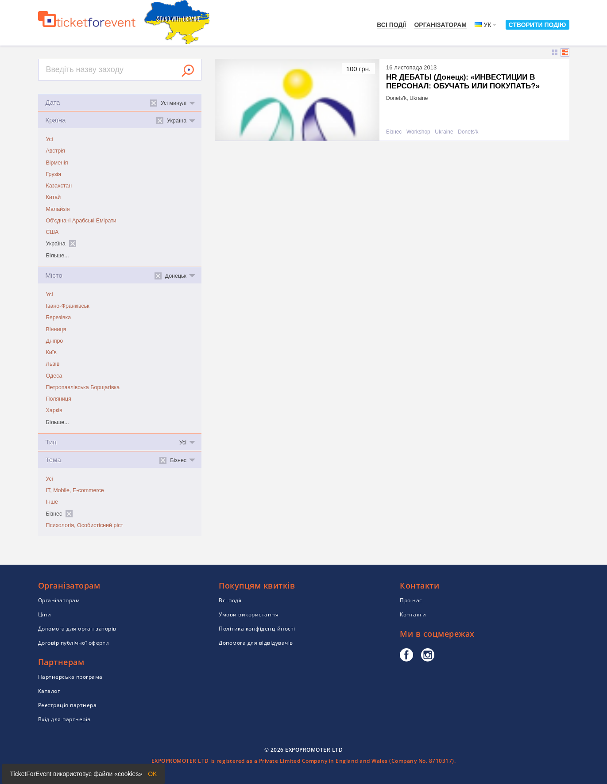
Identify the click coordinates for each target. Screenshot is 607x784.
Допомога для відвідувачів (256, 642)
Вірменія (57, 163)
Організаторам (440, 24)
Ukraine (444, 132)
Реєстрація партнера (67, 705)
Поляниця (59, 399)
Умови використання (248, 614)
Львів (53, 364)
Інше (52, 502)
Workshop (418, 132)
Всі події (391, 24)
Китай (53, 197)
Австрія (55, 151)
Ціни (44, 614)
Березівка (58, 317)
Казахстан (59, 186)
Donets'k (468, 132)
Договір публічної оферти (73, 642)
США (52, 232)
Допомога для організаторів (77, 628)
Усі (49, 139)
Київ (51, 352)
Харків (54, 410)
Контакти (413, 614)
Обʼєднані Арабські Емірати (81, 221)
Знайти (188, 71)
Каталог (49, 691)
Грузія (53, 174)
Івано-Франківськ (67, 306)
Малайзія (58, 209)
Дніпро (54, 341)
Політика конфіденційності (257, 628)
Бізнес (394, 132)
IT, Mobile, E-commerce (75, 490)
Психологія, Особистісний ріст (85, 525)
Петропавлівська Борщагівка (83, 387)
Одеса (54, 376)
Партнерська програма (70, 677)
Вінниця (56, 329)
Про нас (411, 600)
